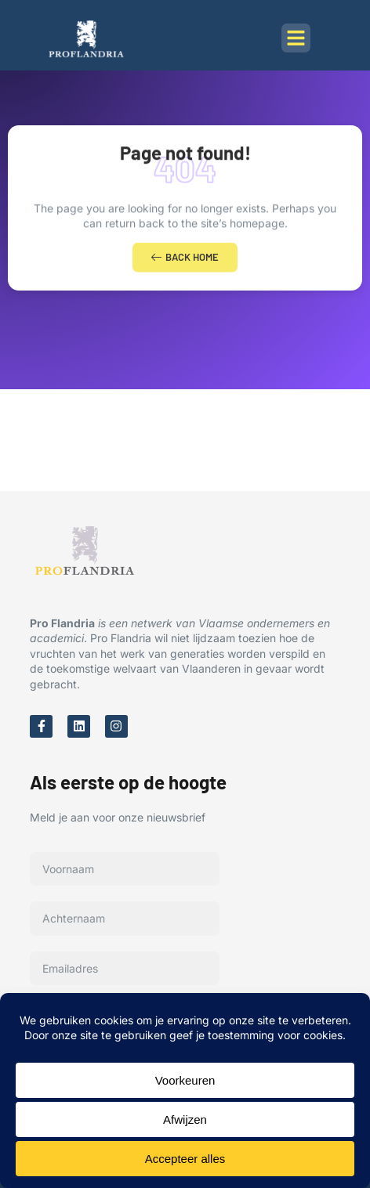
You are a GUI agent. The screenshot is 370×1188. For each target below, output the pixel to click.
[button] (296, 38)
